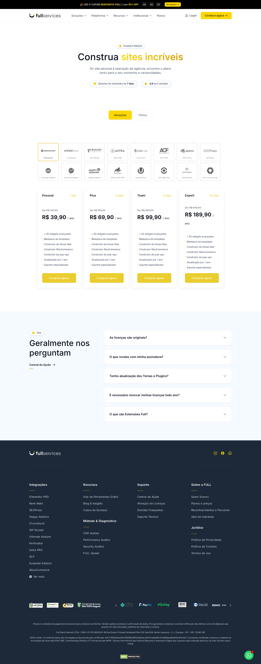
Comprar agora (59, 278)
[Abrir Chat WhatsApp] (249, 655)
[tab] (120, 115)
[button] (116, 605)
